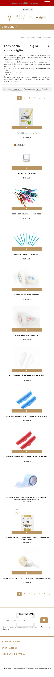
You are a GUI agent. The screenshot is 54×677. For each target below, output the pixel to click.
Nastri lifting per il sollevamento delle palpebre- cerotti (26, 578)
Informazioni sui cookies (10, 668)
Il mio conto (27, 9)
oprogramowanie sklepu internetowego (31, 668)
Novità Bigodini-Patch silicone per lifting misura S (26, 457)
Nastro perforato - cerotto (27, 335)
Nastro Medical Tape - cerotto (26, 295)
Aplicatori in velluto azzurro (26, 254)
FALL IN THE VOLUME (14, 73)
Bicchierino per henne (27, 173)
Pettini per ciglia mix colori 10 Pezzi (26, 214)
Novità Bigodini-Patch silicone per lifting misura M (26, 416)
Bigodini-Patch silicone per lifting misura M (26, 376)
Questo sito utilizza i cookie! (25, 3)
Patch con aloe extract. (27, 133)
